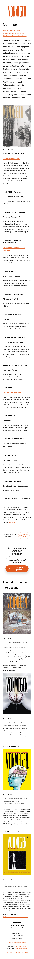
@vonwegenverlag (20, 946)
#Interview (16, 642)
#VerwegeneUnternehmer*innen (13, 33)
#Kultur (11, 642)
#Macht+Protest (15, 31)
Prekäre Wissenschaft (11, 159)
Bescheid (11, 522)
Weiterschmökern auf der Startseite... (15, 917)
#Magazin (6, 31)
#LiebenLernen (15, 801)
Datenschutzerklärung (21, 952)
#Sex (24, 36)
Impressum (9, 952)
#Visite (15, 36)
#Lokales (11, 722)
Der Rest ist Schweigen (12, 393)
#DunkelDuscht (8, 36)
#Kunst (20, 36)
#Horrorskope (22, 725)
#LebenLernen (12, 884)
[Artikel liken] (24, 535)
